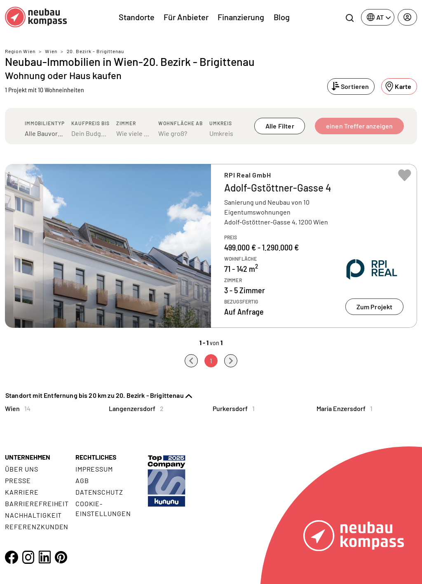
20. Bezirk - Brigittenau (95, 51)
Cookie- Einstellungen (103, 508)
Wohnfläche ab (180, 123)
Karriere (22, 492)
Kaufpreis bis (90, 123)
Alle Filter (279, 126)
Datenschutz (99, 492)
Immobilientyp (45, 123)
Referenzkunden (36, 526)
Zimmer (126, 123)
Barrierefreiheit (37, 503)
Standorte (137, 17)
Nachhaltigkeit (33, 515)
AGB (82, 480)
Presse (18, 480)
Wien (51, 51)
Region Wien (20, 51)
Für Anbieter (186, 17)
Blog (282, 17)
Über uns (21, 469)
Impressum (94, 469)
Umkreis (220, 123)
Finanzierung (241, 17)
